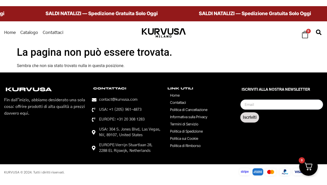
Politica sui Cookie (184, 138)
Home (10, 32)
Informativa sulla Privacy (188, 117)
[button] (319, 33)
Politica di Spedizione (186, 131)
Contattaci (53, 32)
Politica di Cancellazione (188, 109)
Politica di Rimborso (185, 145)
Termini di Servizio (184, 124)
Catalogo (29, 32)
